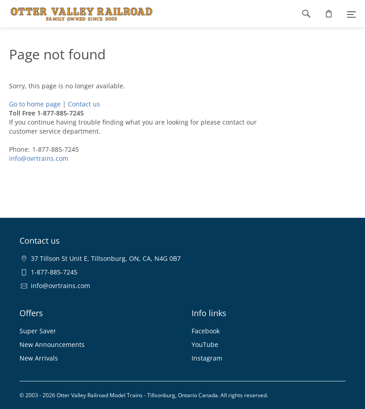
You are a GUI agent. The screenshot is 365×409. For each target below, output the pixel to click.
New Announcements (52, 344)
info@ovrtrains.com (38, 158)
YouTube (205, 344)
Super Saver (37, 331)
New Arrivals (38, 358)
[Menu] (351, 13)
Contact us (84, 104)
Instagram (207, 358)
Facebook (206, 331)
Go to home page (35, 104)
